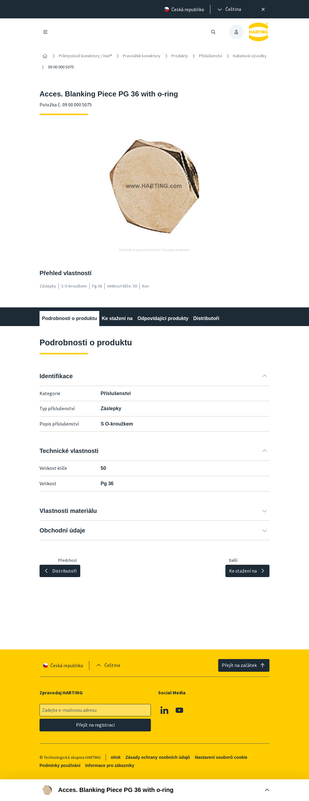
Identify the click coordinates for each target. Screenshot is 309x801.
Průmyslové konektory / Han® (85, 55)
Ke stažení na (117, 318)
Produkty (179, 55)
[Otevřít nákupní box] (154, 790)
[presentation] (229, 9)
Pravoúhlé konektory (142, 55)
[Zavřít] (263, 9)
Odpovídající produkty (162, 318)
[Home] (45, 56)
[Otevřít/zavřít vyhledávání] (213, 32)
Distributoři (206, 318)
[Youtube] (179, 710)
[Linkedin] (164, 710)
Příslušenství (210, 55)
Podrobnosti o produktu (69, 318)
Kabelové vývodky (249, 55)
